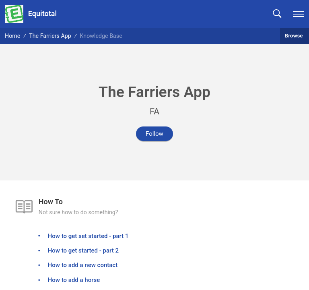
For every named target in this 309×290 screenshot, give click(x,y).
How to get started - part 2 (83, 250)
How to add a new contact (82, 265)
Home (12, 36)
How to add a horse (74, 280)
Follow (154, 133)
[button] (277, 14)
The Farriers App (50, 36)
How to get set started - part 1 (88, 236)
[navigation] (298, 14)
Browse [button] (294, 35)
